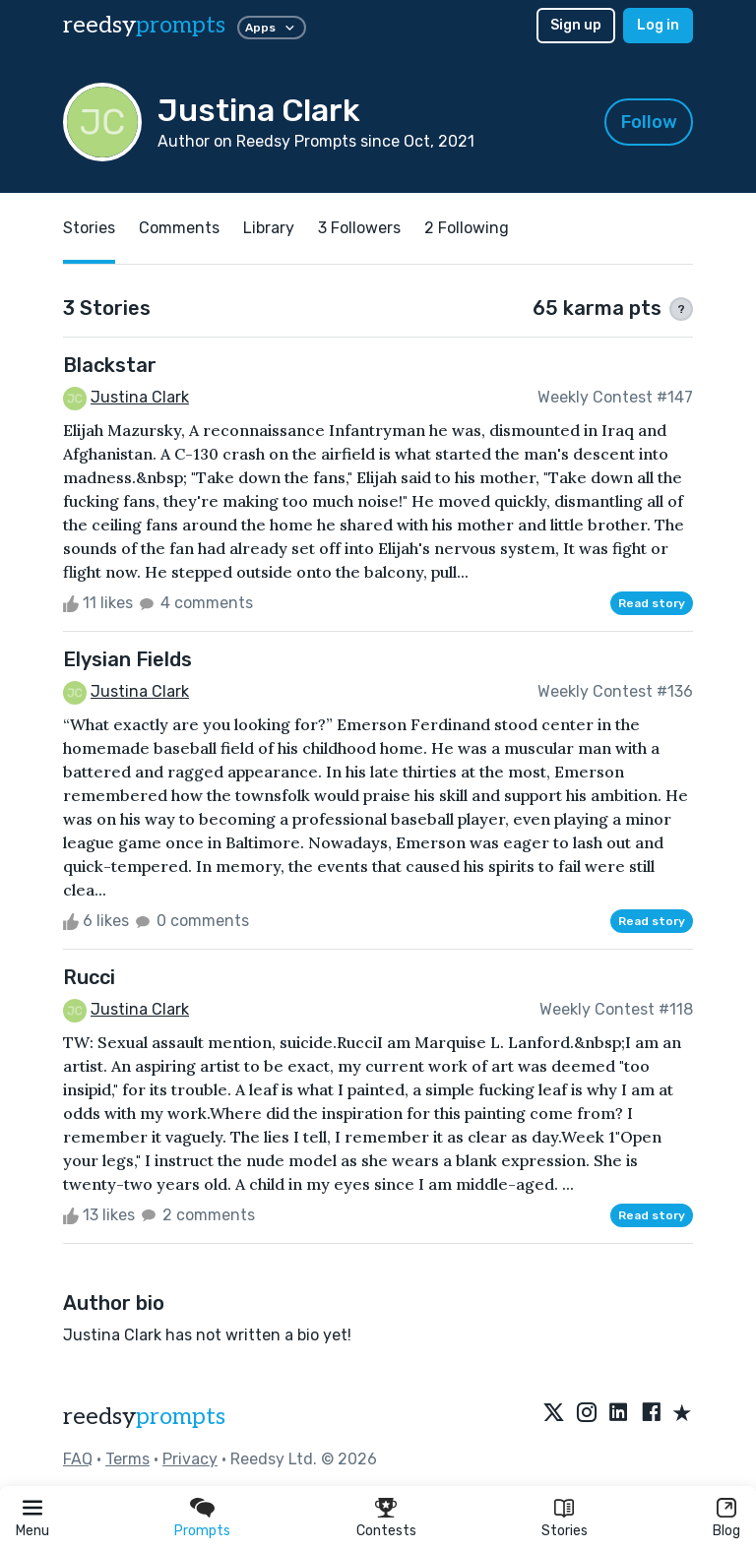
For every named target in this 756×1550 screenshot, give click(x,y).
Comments (179, 227)
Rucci (89, 977)
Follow (649, 122)
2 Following (466, 227)
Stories (564, 1530)
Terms (127, 1459)
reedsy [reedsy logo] (144, 25)
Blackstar (110, 365)
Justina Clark (140, 397)
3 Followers (359, 227)
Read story (651, 603)
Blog (726, 1530)
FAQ (78, 1459)
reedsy (144, 1416)
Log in (658, 25)
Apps (271, 27)
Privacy (190, 1459)
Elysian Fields (127, 659)
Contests (386, 1530)
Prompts (202, 1530)
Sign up (575, 25)
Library (268, 227)
